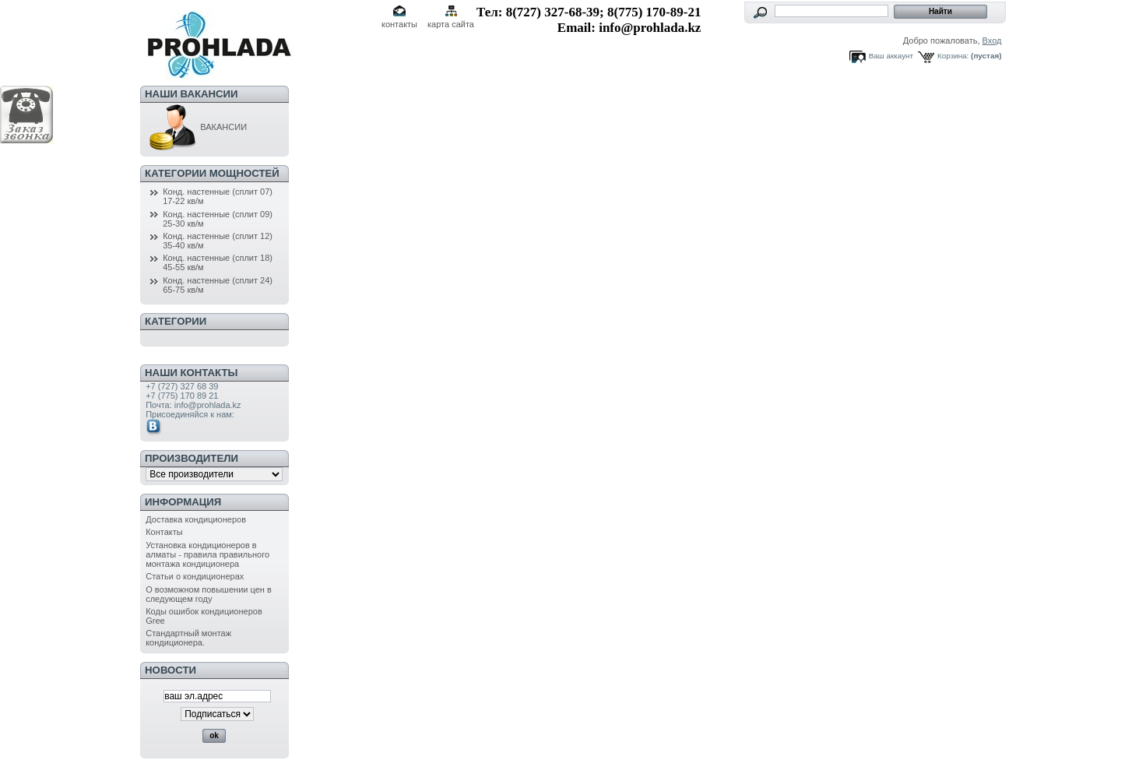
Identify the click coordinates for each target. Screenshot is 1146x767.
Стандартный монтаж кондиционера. (188, 637)
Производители (191, 458)
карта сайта (450, 24)
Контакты (164, 532)
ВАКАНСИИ (196, 127)
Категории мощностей (212, 173)
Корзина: (952, 55)
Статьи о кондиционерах (195, 576)
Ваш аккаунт (891, 55)
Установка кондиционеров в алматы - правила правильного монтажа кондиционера (207, 554)
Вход (992, 40)
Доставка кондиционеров (196, 519)
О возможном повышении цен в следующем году (209, 594)
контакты (399, 24)
